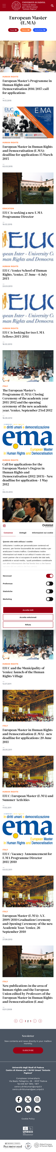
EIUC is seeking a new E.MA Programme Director (22, 214)
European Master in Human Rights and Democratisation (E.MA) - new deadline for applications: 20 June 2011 (27, 736)
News (25, 30)
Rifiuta (28, 624)
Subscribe (28, 1050)
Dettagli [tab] (22, 533)
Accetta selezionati (28, 617)
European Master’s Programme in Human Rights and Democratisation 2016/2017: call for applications (27, 86)
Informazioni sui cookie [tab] (42, 533)
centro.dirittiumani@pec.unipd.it (28, 1089)
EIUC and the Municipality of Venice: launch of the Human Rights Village (23, 672)
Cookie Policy (28, 1119)
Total (13, 30)
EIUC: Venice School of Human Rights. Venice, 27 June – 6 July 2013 (24, 274)
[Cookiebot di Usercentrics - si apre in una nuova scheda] (42, 525)
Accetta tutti (28, 610)
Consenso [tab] (8, 533)
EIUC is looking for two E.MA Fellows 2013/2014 (23, 334)
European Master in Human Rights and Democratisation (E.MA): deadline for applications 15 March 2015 (27, 152)
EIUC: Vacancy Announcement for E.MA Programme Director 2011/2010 (27, 858)
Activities (40, 30)
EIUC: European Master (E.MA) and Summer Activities (27, 798)
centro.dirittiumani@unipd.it (28, 1086)
